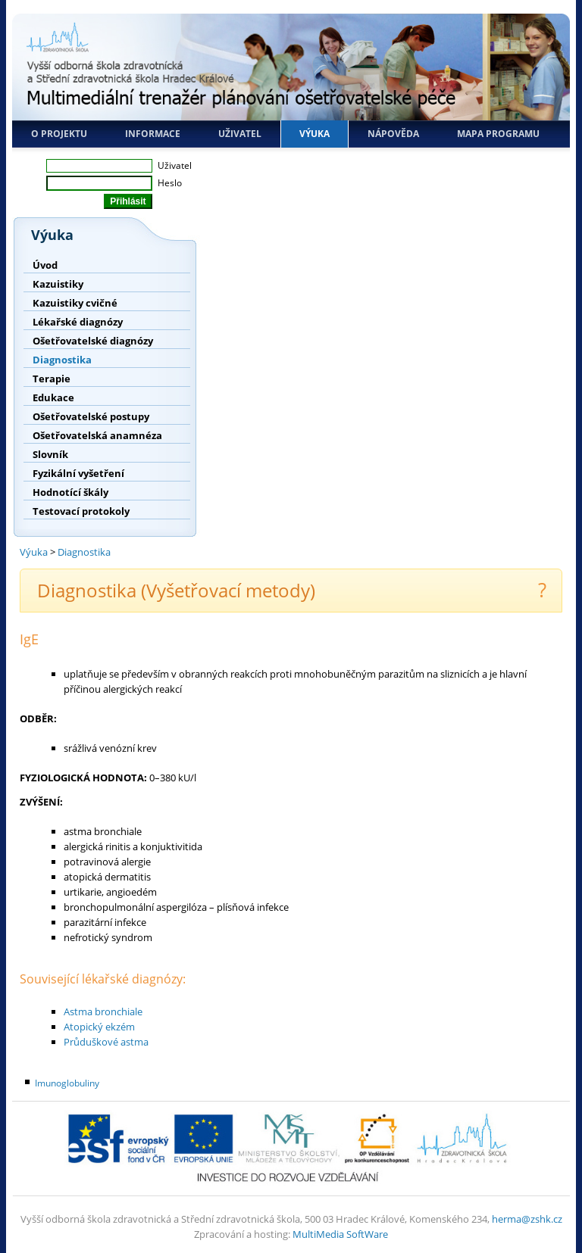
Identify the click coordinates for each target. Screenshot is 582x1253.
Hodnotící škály (70, 492)
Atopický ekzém (99, 1026)
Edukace (53, 397)
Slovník (50, 454)
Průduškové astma (106, 1042)
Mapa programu (498, 133)
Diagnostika (62, 359)
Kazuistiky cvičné (75, 303)
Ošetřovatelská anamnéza (97, 435)
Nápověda (393, 133)
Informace (152, 133)
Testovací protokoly (81, 511)
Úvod (45, 265)
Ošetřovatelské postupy (91, 416)
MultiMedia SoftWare (340, 1234)
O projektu (59, 133)
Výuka (314, 133)
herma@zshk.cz (527, 1219)
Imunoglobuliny (67, 1083)
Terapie (51, 378)
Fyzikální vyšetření (78, 473)
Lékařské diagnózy (78, 322)
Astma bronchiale (103, 1011)
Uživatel (239, 133)
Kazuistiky (58, 284)
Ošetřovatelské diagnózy (93, 341)
